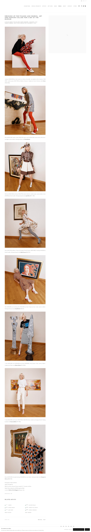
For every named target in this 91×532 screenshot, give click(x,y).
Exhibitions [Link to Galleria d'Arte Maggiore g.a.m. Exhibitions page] (27, 6)
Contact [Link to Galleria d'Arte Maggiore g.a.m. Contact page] (70, 6)
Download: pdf (8, 493)
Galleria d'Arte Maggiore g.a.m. (13, 6)
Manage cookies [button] (8, 527)
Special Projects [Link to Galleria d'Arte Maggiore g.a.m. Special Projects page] (36, 6)
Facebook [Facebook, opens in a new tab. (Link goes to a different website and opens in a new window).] (81, 6)
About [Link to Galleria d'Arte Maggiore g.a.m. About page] (64, 6)
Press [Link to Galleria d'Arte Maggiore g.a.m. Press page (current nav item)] (59, 6)
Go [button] (85, 526)
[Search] (80, 527)
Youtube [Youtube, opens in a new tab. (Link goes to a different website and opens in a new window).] (69, 527)
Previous (40, 519)
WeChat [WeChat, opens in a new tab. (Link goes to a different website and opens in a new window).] (85, 6)
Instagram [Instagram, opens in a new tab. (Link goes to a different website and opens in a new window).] (83, 6)
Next (44, 519)
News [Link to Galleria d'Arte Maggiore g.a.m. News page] (55, 6)
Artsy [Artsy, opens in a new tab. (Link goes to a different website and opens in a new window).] (66, 527)
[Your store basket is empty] (79, 6)
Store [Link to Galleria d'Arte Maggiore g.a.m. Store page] (75, 6)
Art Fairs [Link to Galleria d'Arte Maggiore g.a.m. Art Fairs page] (50, 6)
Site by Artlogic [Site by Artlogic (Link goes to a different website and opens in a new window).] (25, 528)
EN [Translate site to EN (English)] (81, 0)
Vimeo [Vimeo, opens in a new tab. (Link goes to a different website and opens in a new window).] (71, 527)
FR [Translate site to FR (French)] (83, 0)
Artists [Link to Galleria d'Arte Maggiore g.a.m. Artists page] (44, 6)
